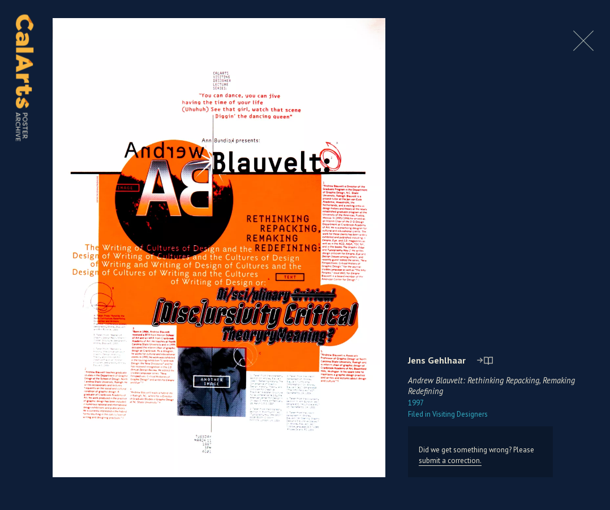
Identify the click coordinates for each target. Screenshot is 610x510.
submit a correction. (450, 460)
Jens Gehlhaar (437, 360)
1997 (416, 403)
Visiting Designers (448, 414)
